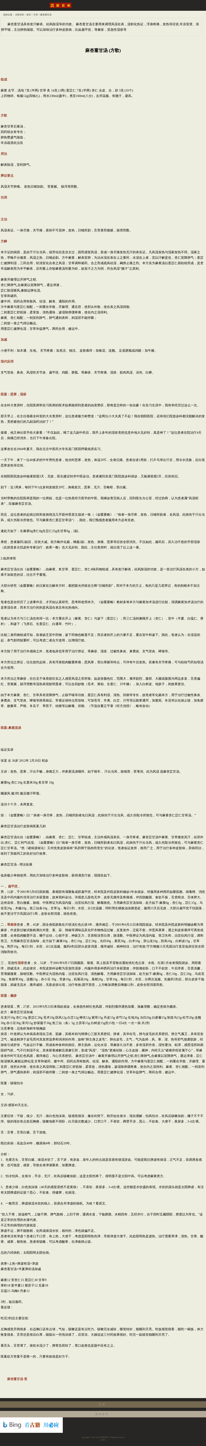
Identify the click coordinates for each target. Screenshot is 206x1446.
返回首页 (102, 1414)
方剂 (35, 15)
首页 (28, 15)
